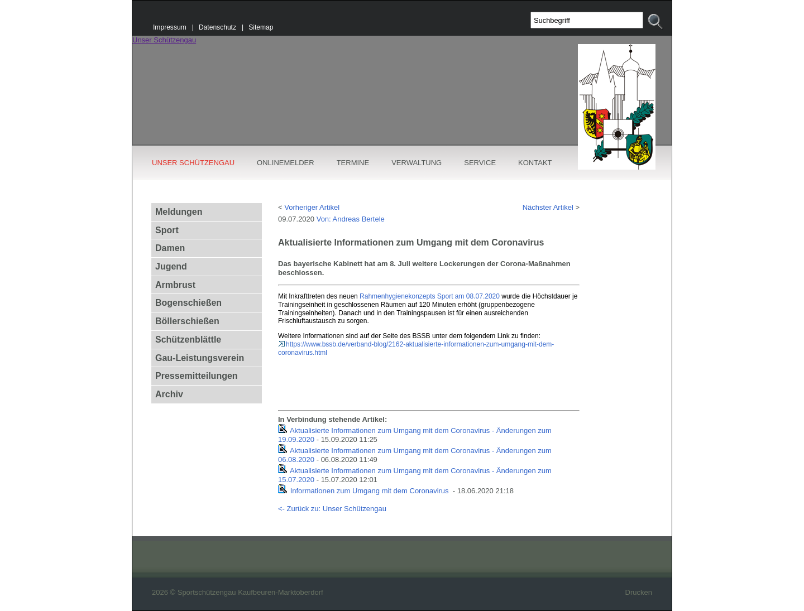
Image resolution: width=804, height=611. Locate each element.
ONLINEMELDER (285, 162)
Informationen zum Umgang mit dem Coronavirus (370, 491)
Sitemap (260, 27)
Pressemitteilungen (196, 376)
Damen (170, 248)
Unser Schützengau (164, 40)
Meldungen (178, 212)
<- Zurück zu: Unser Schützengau (332, 508)
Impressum (169, 27)
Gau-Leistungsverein (199, 358)
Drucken (638, 592)
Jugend (171, 266)
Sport (167, 230)
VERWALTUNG (416, 162)
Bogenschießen (188, 302)
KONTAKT (535, 162)
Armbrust (175, 285)
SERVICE (480, 162)
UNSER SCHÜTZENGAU (193, 162)
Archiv (169, 394)
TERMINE (353, 162)
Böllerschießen (187, 321)
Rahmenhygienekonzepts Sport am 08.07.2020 (430, 296)
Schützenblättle (188, 339)
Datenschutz (217, 27)
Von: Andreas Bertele (351, 219)
